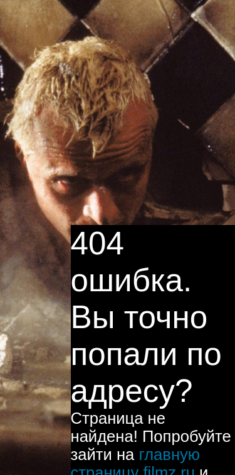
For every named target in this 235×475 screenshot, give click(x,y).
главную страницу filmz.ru (136, 438)
